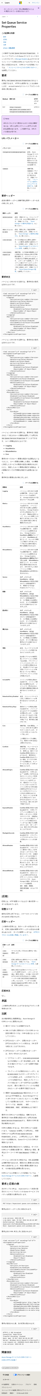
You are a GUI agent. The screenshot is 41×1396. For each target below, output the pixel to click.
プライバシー (6, 1387)
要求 (4, 37)
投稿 (35, 1384)
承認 (4, 42)
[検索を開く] (29, 3)
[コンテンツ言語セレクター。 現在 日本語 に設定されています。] (6, 1374)
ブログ (27, 1384)
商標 (11, 1393)
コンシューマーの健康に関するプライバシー (16, 1390)
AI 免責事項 (5, 1384)
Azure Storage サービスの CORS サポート (17, 1176)
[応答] (5, 39)
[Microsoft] (20, 2)
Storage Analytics (22, 59)
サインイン (35, 3)
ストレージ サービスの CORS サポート (23, 67)
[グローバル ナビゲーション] (2, 3)
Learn (4, 16)
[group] (20, 105)
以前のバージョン (17, 1384)
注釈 (4, 45)
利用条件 (4, 1393)
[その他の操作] (37, 16)
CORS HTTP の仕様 (8, 1360)
